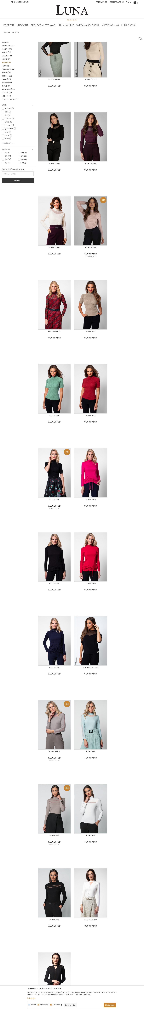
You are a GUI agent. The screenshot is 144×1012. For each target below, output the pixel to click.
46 (23, 199)
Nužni (33, 1005)
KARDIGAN (8, 86)
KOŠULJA (7, 76)
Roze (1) (8, 179)
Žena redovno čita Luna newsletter (120, 983)
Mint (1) (8, 172)
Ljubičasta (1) (10, 169)
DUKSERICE (8, 109)
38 (23, 193)
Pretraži (18, 220)
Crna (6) (8, 162)
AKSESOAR (8, 129)
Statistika (44, 1005)
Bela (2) (8, 152)
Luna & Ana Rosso (119, 42)
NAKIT (6, 119)
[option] (25, 42)
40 (8, 196)
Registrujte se (117, 2)
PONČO (6, 106)
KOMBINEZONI (9, 79)
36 (7, 193)
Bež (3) (7, 155)
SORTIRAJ (87, 50)
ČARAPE (7, 133)
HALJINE (7, 59)
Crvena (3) (9, 165)
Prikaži (112, 50)
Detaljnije (31, 998)
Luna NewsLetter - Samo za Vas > (73, 42)
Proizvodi (23, 46)
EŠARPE (7, 123)
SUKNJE (7, 72)
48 (7, 203)
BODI (5, 82)
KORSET (6, 136)
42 (23, 196)
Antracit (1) (9, 148)
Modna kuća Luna (9, 46)
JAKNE (6, 99)
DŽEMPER (7, 96)
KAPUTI (6, 92)
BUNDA (6, 112)
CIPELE (6, 126)
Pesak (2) (8, 175)
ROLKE (6, 102)
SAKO (6, 66)
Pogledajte (24, 944)
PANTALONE (8, 69)
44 (8, 199)
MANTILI (7, 89)
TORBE (7, 116)
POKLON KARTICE (10, 139)
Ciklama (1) (9, 158)
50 (23, 203)
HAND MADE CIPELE (25, 42)
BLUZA (7, 62)
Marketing (57, 1005)
